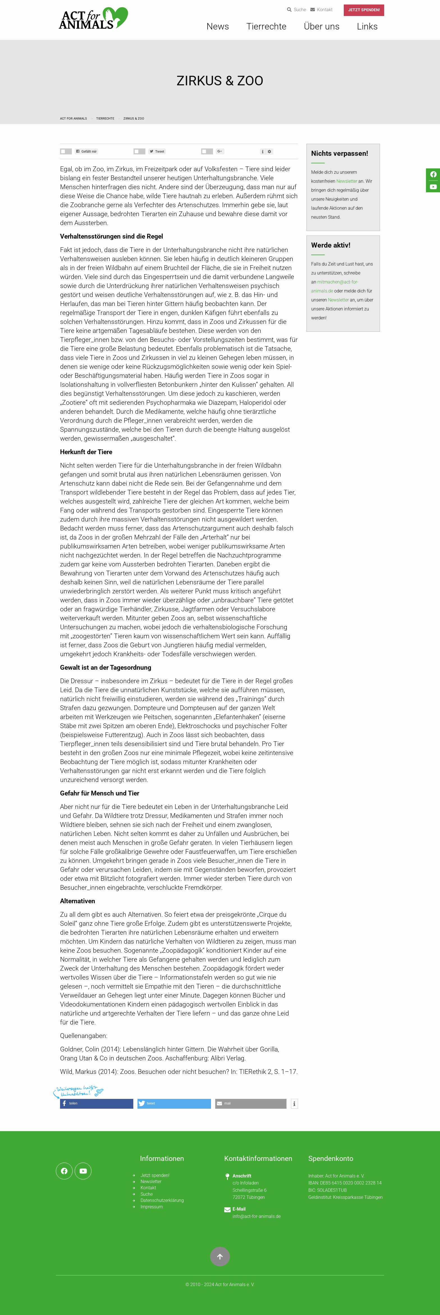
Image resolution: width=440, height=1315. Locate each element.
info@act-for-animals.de (257, 1216)
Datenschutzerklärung (162, 1200)
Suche (147, 1194)
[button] (96, 1104)
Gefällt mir (86, 152)
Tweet (157, 152)
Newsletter (346, 181)
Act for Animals (74, 118)
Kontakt (148, 1187)
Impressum (152, 1206)
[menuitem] (218, 29)
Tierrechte (105, 118)
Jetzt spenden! (364, 10)
